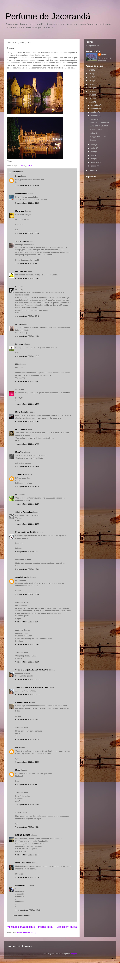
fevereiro (94, 162)
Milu (17, 364)
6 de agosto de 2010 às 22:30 (27, 762)
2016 (91, 81)
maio (93, 152)
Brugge (93, 140)
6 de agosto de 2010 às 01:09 (27, 644)
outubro (94, 112)
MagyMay (19, 452)
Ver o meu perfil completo (104, 59)
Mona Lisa (19, 211)
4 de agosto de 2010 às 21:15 (27, 486)
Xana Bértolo (21, 474)
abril (93, 155)
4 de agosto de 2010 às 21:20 (27, 504)
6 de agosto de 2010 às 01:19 (27, 662)
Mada (17, 747)
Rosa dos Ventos (22, 702)
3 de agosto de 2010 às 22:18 (27, 203)
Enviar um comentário (21, 915)
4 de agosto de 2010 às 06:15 (27, 316)
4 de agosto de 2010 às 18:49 (27, 466)
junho (93, 148)
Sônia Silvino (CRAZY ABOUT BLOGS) (32, 670)
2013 (91, 91)
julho (93, 145)
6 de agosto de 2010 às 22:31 (27, 784)
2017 (91, 77)
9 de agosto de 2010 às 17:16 (27, 877)
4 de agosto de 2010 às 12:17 (27, 356)
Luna (17, 176)
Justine (18, 324)
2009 (91, 170)
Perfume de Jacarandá (48, 16)
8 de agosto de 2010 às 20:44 (27, 855)
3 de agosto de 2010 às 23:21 (27, 263)
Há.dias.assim (21, 194)
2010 (91, 102)
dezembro (95, 105)
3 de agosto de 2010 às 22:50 (27, 233)
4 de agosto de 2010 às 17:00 (27, 444)
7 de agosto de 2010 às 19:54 (27, 827)
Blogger (74, 953)
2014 (91, 88)
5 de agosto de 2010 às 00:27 (27, 552)
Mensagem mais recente (21, 926)
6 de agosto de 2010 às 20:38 (27, 739)
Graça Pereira (21, 429)
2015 (91, 84)
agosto (94, 119)
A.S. (17, 389)
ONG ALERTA (21, 271)
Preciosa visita (96, 129)
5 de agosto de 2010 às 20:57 (27, 622)
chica (17, 494)
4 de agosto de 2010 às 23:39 (27, 524)
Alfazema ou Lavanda (99, 126)
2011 (91, 98)
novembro (95, 109)
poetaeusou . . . (22, 885)
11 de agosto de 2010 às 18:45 (27, 910)
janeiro (94, 166)
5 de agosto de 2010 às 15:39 (27, 569)
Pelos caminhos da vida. (25, 532)
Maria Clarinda (21, 412)
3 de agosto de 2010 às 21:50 (27, 185)
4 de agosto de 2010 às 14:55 (27, 404)
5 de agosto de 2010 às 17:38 (27, 594)
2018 (91, 74)
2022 (91, 70)
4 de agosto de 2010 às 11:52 (27, 336)
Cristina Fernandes (23, 512)
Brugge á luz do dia (98, 136)
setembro (95, 116)
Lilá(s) (103, 54)
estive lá (93, 133)
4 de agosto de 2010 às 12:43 (27, 381)
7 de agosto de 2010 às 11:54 (27, 805)
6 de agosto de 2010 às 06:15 (27, 679)
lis (16, 286)
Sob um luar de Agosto (99, 122)
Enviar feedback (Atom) (26, 932)
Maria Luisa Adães (23, 863)
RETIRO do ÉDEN (22, 835)
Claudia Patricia (22, 577)
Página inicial (45, 926)
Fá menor (19, 344)
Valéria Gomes (21, 241)
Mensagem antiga (67, 926)
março (93, 159)
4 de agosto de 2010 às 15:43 (27, 421)
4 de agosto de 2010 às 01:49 (27, 278)
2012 (91, 95)
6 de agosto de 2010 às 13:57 (27, 719)
